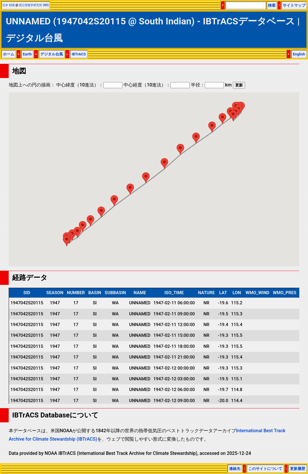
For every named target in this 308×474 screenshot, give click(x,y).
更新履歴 (297, 468)
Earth (27, 54)
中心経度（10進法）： (157, 85)
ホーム (8, 54)
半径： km (211, 85)
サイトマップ (294, 5)
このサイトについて (265, 468)
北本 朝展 (8, 5)
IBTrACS (79, 54)
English (299, 54)
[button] (233, 115)
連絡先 (234, 468)
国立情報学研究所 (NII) (34, 5)
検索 (272, 5)
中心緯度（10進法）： (89, 85)
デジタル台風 (51, 54)
